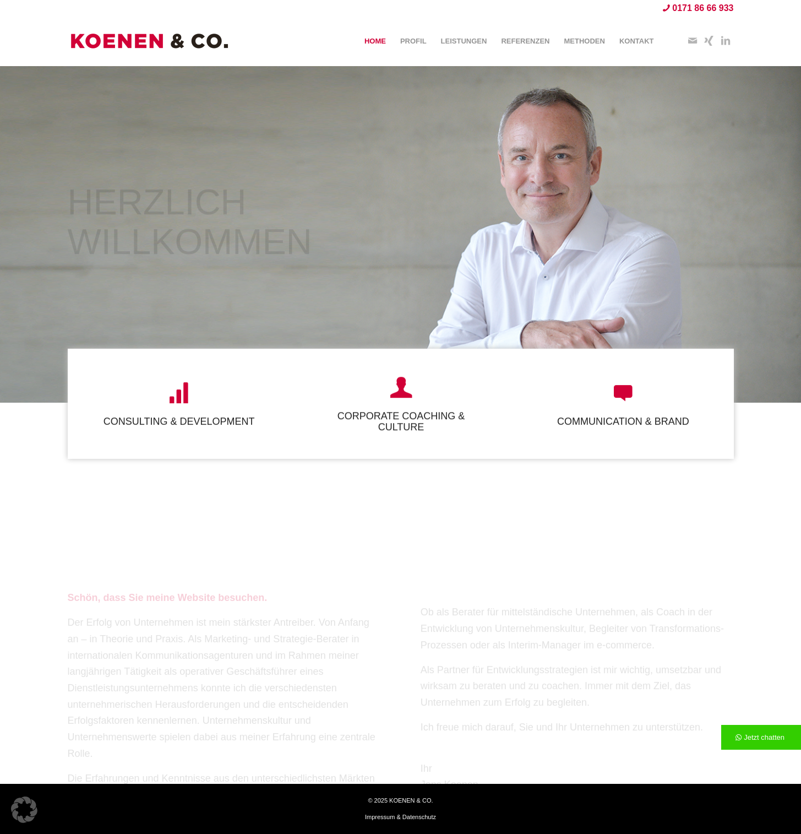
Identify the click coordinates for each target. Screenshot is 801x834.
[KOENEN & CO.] (150, 41)
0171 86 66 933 (702, 8)
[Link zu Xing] (709, 41)
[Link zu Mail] (692, 41)
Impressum (380, 817)
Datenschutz (419, 817)
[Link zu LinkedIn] (725, 41)
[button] (24, 810)
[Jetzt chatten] (761, 737)
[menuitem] (375, 41)
